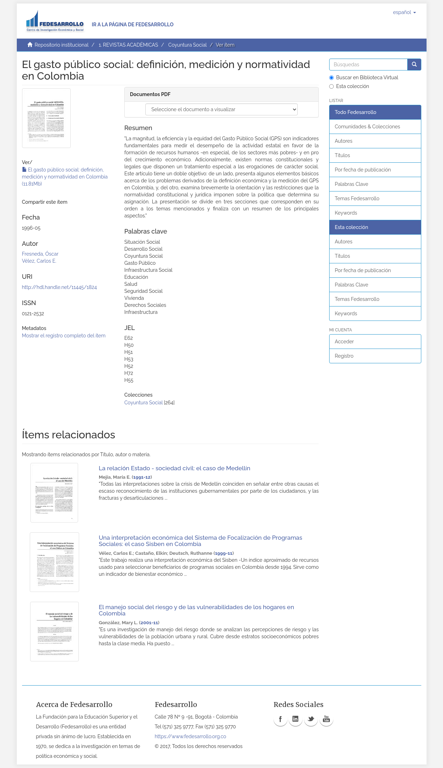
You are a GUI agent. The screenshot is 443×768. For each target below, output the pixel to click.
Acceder (344, 341)
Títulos (342, 155)
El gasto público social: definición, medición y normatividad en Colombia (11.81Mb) (65, 177)
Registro (344, 356)
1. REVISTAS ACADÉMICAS (128, 45)
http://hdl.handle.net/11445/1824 (59, 287)
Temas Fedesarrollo (357, 198)
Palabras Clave (351, 184)
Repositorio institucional (62, 45)
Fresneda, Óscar (40, 254)
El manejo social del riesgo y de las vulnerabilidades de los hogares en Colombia (196, 610)
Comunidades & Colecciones (367, 126)
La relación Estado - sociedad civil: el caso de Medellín (174, 468)
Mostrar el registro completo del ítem (64, 335)
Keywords (346, 213)
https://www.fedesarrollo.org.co (190, 736)
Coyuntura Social (187, 45)
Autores (343, 141)
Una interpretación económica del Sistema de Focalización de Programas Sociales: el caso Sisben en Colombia (200, 541)
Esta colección (349, 86)
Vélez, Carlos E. (39, 261)
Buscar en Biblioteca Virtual (363, 77)
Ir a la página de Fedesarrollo (133, 24)
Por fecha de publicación (363, 170)
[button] (404, 12)
